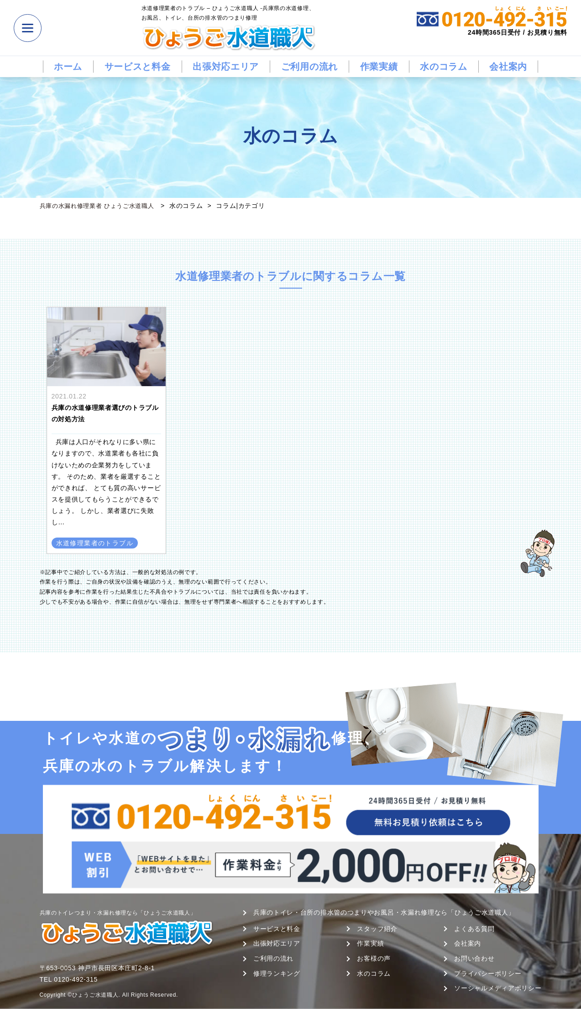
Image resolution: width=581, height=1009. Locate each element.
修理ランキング (276, 973)
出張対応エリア (226, 67)
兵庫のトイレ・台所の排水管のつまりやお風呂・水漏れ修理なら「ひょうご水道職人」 (384, 912)
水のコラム (443, 67)
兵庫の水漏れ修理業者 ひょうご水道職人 (101, 205)
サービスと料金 (138, 67)
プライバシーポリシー (487, 973)
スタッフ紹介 (377, 928)
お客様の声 (374, 958)
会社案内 (508, 67)
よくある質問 (474, 928)
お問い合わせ (474, 958)
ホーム (68, 67)
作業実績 (379, 67)
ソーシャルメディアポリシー (497, 988)
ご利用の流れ (309, 67)
